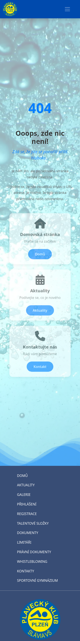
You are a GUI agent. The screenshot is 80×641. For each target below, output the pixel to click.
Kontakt (39, 368)
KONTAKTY (25, 571)
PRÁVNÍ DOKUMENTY (34, 552)
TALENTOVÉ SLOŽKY (33, 523)
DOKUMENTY (27, 532)
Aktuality (40, 312)
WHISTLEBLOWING (32, 561)
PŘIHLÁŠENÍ (26, 504)
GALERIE (24, 494)
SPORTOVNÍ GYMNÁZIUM (37, 580)
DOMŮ (22, 475)
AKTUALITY (26, 485)
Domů (40, 255)
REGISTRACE (27, 513)
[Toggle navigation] (67, 9)
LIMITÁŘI (24, 542)
